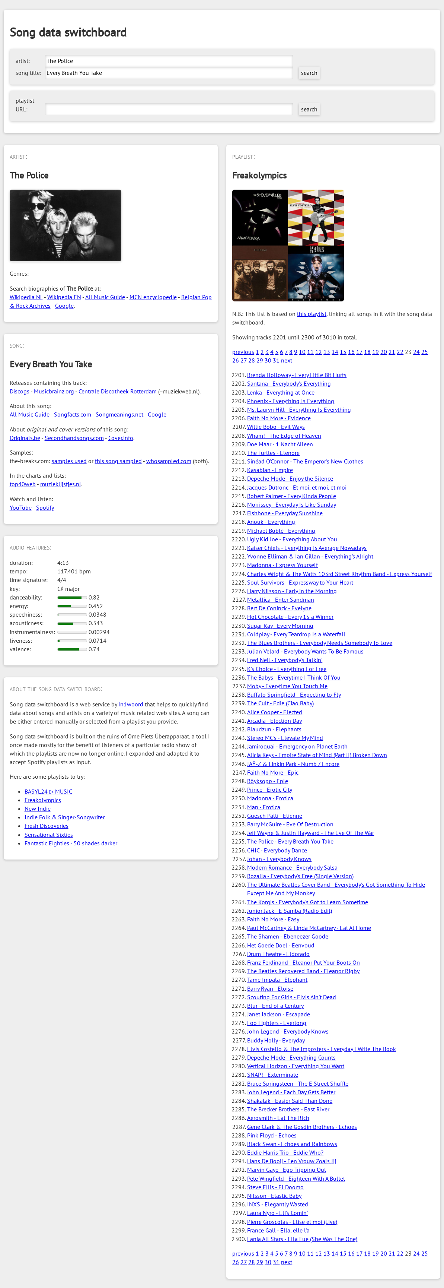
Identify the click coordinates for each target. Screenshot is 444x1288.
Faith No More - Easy (273, 919)
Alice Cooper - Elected (274, 712)
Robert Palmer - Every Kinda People (291, 496)
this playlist (311, 313)
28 (251, 360)
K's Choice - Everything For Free (286, 669)
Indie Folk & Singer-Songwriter (65, 817)
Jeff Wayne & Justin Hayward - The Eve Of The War (310, 832)
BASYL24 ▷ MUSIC (48, 791)
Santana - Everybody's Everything (289, 383)
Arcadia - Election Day (274, 720)
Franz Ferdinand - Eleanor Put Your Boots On (303, 962)
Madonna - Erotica (270, 798)
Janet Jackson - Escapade (278, 1014)
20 (383, 351)
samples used (69, 461)
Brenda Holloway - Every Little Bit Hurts (296, 375)
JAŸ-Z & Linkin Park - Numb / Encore (293, 764)
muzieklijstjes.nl (60, 484)
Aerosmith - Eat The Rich (278, 1117)
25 (424, 351)
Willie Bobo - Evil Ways (276, 426)
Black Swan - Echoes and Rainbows (292, 1144)
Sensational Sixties (49, 834)
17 (359, 351)
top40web (23, 484)
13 (326, 351)
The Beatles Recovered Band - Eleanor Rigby (303, 971)
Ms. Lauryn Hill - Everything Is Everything (299, 409)
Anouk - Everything (271, 521)
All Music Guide (105, 297)
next (286, 360)
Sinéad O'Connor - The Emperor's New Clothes (305, 461)
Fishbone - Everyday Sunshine (285, 513)
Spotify (45, 507)
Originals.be (25, 438)
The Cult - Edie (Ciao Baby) (280, 703)
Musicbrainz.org (54, 391)
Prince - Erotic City (269, 789)
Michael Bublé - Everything (281, 530)
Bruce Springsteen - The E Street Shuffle (297, 1083)
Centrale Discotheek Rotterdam (118, 391)
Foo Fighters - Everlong (276, 1022)
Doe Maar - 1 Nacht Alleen (280, 444)
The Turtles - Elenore (273, 452)
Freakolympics (43, 800)
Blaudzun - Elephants (274, 729)
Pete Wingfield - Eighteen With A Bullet (296, 1178)
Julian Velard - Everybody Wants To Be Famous (305, 651)
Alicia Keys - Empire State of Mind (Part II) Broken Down (317, 755)
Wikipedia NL (26, 297)
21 (392, 351)
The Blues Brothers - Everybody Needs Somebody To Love (319, 642)
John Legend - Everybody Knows (288, 1031)
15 (343, 351)
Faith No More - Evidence (279, 418)
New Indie (38, 808)
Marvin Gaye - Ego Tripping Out (286, 1169)
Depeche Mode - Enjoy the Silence (290, 478)
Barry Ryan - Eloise (270, 988)
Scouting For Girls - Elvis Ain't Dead (291, 997)
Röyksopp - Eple (267, 781)
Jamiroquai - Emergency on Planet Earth (297, 746)
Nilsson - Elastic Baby (274, 1195)
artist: (23, 60)
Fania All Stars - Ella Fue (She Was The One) (302, 1239)
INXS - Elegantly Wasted (277, 1204)
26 (235, 360)
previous (243, 351)
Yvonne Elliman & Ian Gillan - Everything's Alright (310, 556)
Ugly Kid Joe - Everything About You (292, 539)
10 (302, 351)
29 (259, 360)
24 (416, 351)
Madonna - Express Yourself (282, 565)
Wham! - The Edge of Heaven (284, 435)
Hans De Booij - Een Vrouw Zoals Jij (291, 1161)
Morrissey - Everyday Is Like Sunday (291, 504)
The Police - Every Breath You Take (290, 841)
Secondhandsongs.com (74, 438)
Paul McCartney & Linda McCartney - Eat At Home (309, 927)
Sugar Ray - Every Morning (280, 625)
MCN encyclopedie (153, 297)
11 (310, 351)
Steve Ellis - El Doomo (275, 1187)
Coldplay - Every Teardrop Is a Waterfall (296, 634)
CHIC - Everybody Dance (277, 850)
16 (351, 351)
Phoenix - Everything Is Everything (290, 401)
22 (400, 351)
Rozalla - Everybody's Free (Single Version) (300, 876)
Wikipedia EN (64, 297)
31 (276, 360)
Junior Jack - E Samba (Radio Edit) (289, 910)
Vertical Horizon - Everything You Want (295, 1066)
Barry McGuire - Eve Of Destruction (290, 824)
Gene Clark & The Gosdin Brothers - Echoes (302, 1126)
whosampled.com (168, 461)
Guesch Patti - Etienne (274, 815)
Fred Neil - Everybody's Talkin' (284, 660)
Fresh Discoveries (46, 825)
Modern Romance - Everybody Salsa (292, 867)
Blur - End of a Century (275, 1005)
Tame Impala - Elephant (277, 979)
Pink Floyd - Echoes (272, 1135)
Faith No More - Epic (272, 772)
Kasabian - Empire (270, 470)
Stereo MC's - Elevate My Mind (285, 737)
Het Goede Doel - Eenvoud (280, 945)
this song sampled (118, 461)
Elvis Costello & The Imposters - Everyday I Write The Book (321, 1049)
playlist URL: (25, 105)
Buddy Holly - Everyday (276, 1040)
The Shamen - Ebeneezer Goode (287, 936)
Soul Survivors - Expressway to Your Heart (300, 582)
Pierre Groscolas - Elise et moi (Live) (292, 1221)
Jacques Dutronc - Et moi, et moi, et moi (296, 487)
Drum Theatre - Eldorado (278, 954)
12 (318, 351)
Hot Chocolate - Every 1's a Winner (290, 616)
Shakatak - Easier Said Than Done (289, 1100)
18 (367, 351)
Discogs (19, 391)
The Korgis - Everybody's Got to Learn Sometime (307, 902)
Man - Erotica (263, 807)
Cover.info (120, 438)
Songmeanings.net (119, 414)
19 (375, 351)
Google (64, 305)
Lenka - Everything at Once (280, 392)
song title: (28, 72)
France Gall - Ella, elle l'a (278, 1230)
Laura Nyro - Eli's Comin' (277, 1212)
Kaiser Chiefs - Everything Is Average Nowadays (307, 547)
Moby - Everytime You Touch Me (287, 686)
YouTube (21, 507)
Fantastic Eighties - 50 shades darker (71, 843)
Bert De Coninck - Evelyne (279, 608)
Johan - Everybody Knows (279, 859)
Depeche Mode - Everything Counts (291, 1057)
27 (243, 360)
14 (335, 351)
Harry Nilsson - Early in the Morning (292, 591)
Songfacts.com (72, 414)
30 (268, 360)
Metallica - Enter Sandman (280, 599)
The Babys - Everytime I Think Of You (294, 677)
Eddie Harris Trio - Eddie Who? (285, 1152)
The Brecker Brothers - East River (288, 1109)
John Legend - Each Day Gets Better (291, 1092)
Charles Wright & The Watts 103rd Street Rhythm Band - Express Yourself (339, 573)
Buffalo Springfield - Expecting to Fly (294, 694)
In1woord (130, 704)
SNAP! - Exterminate (272, 1074)
